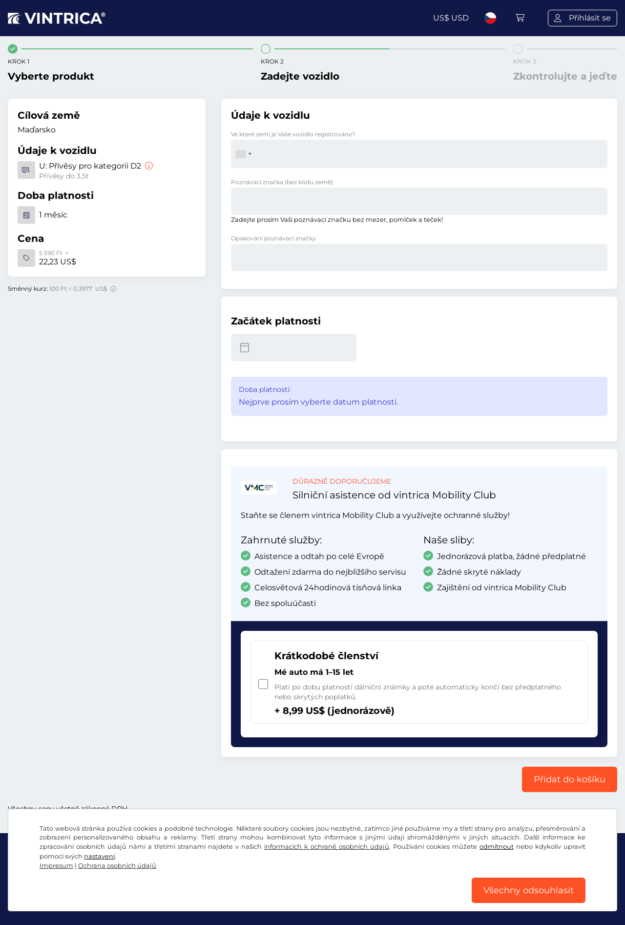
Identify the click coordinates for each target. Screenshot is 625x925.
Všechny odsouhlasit (528, 890)
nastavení (99, 856)
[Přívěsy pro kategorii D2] (148, 166)
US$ (451, 17)
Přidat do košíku (569, 779)
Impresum (56, 865)
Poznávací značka (282, 182)
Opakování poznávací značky (273, 238)
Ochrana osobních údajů (117, 865)
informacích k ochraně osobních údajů (326, 846)
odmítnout (496, 846)
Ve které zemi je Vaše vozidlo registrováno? (293, 134)
